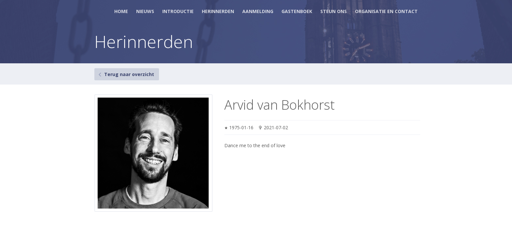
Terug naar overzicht (129, 74)
